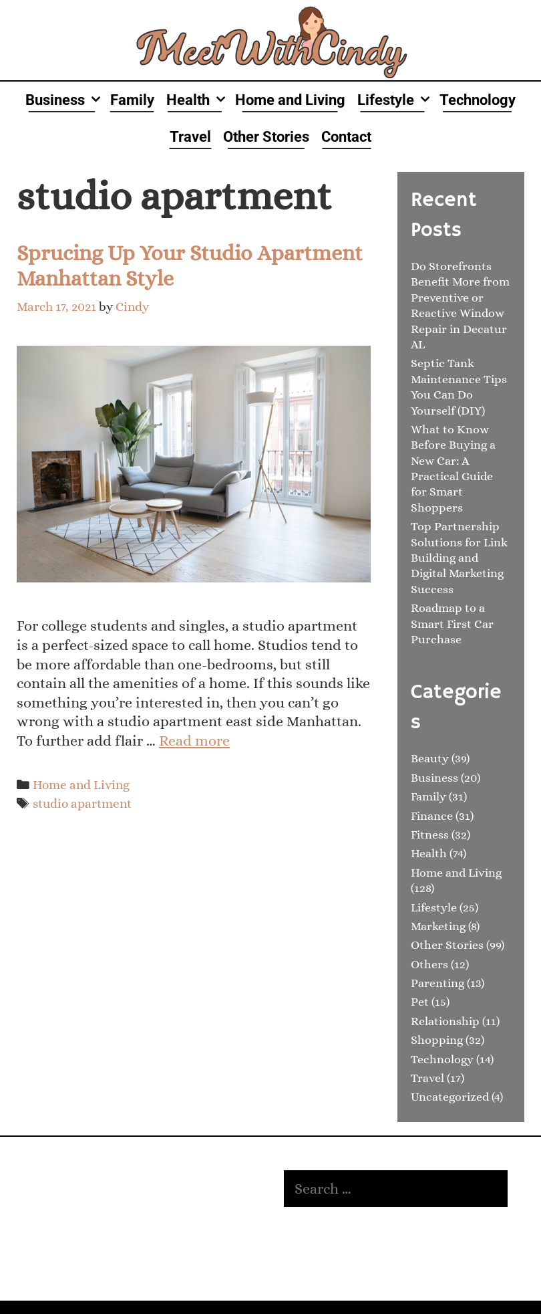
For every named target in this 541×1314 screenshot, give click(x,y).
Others (429, 964)
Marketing (438, 926)
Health (197, 100)
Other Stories (266, 136)
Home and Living (290, 100)
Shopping (437, 1040)
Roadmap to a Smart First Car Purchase (452, 623)
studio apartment (82, 803)
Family (132, 100)
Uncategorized (450, 1096)
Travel (190, 136)
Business (64, 100)
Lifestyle (395, 100)
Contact (346, 136)
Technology (477, 100)
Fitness (430, 834)
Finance (432, 816)
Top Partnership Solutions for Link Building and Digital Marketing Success (459, 558)
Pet (420, 1001)
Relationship (445, 1021)
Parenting (437, 983)
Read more (194, 740)
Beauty (430, 758)
